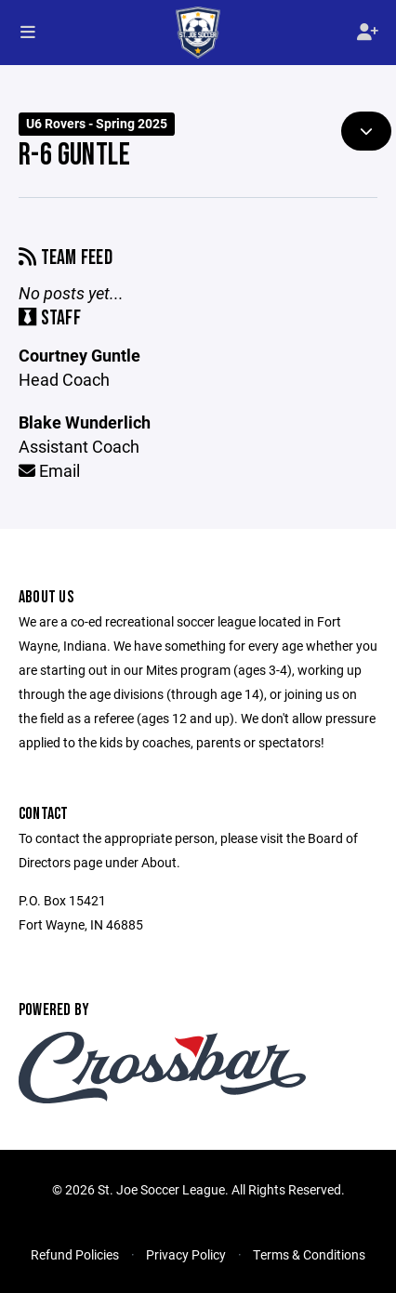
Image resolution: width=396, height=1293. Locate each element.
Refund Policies (75, 1254)
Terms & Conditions (309, 1254)
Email (49, 470)
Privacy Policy (186, 1254)
